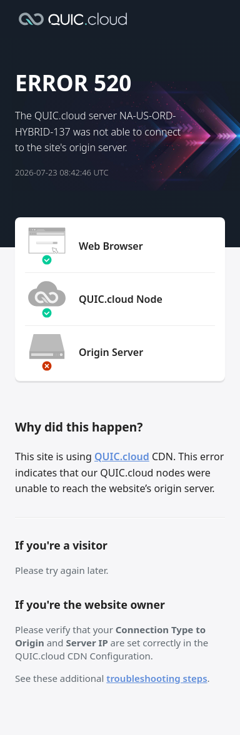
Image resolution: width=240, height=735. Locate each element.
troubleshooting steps (156, 678)
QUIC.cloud (121, 456)
